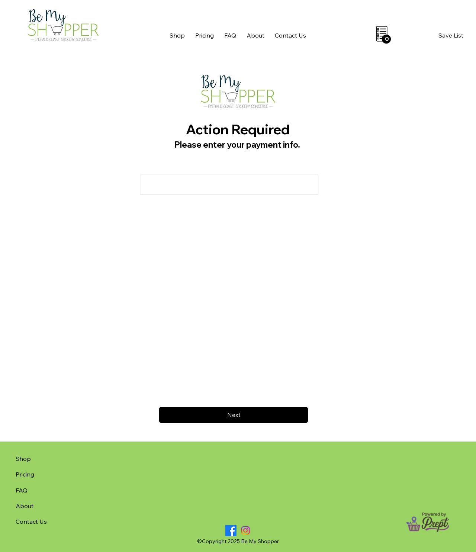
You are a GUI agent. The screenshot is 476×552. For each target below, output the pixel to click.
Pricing (25, 474)
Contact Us (31, 521)
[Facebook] (231, 530)
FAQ (22, 490)
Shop (23, 458)
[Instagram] (245, 530)
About (24, 506)
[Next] (233, 415)
